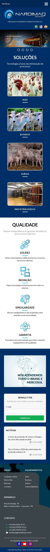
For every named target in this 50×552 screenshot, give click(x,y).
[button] (19, 50)
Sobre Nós (8, 480)
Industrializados (31, 486)
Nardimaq (6, 4)
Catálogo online (10, 476)
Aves (27, 476)
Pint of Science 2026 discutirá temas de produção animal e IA (25, 452)
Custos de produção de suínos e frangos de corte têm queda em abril (25, 439)
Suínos (28, 483)
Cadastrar (25, 418)
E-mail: (8, 407)
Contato (7, 486)
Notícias (7, 483)
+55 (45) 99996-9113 (16, 527)
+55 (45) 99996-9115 (16, 530)
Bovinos (28, 480)
